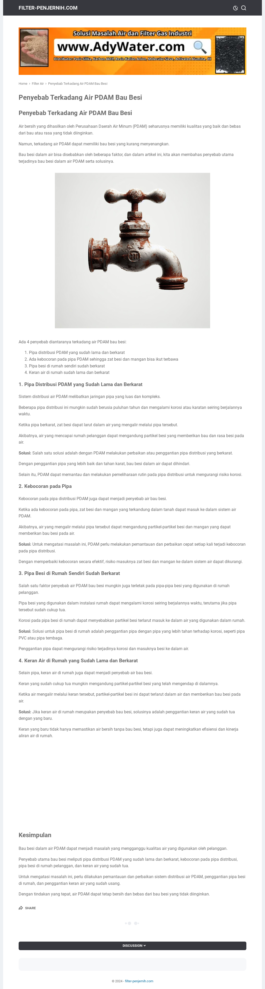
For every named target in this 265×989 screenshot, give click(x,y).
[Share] (27, 908)
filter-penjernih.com (48, 8)
